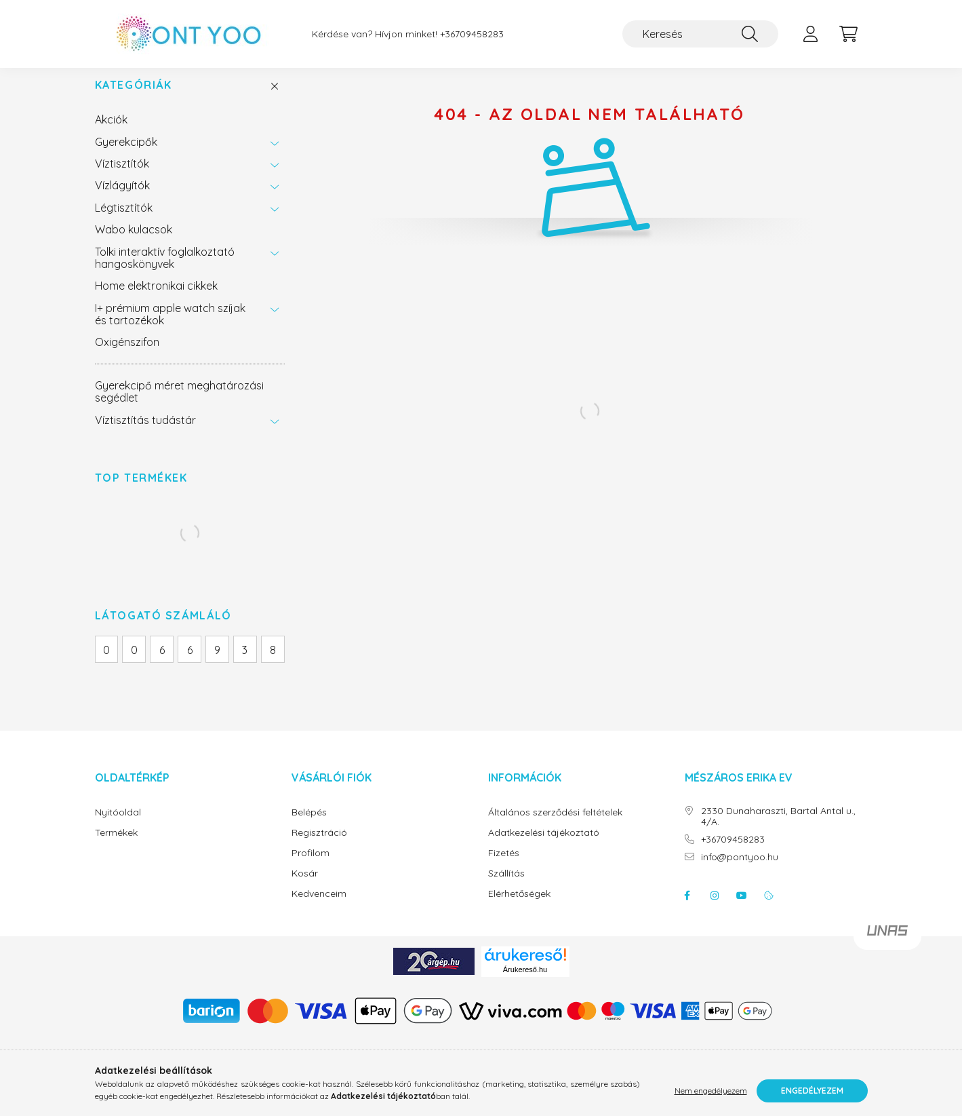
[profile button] (810, 33)
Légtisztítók (124, 221)
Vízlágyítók (122, 199)
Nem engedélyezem (711, 1090)
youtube (741, 909)
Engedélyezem (812, 1090)
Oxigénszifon (127, 355)
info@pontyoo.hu (739, 871)
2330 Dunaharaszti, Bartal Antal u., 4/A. (778, 830)
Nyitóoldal (118, 826)
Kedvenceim (319, 907)
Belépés (309, 826)
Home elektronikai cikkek (156, 299)
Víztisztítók (122, 177)
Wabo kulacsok (133, 243)
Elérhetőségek (519, 907)
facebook (687, 909)
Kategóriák (133, 98)
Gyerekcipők (126, 155)
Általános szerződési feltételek (555, 826)
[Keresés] (700, 33)
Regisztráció (319, 846)
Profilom (310, 866)
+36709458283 (472, 34)
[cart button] (848, 33)
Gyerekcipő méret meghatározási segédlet (179, 405)
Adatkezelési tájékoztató (543, 846)
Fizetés (503, 866)
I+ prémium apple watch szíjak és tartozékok (170, 328)
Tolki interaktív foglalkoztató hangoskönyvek (165, 271)
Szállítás (506, 887)
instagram (714, 909)
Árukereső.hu (525, 983)
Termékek (116, 846)
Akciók (111, 133)
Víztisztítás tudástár (145, 433)
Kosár (305, 887)
